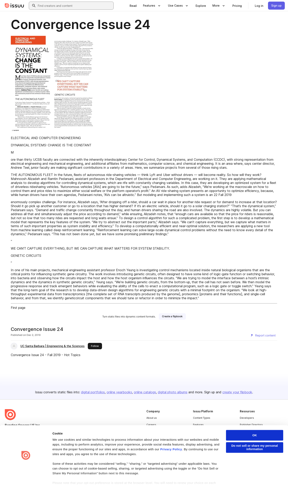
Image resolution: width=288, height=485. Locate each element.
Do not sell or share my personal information (254, 435)
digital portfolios (93, 392)
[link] (133, 6)
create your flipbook (237, 392)
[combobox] (75, 5)
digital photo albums (172, 392)
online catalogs (145, 392)
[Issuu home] (14, 5)
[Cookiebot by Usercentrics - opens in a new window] (25, 477)
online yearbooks (119, 392)
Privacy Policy (171, 437)
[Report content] (263, 335)
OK (254, 423)
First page (18, 308)
